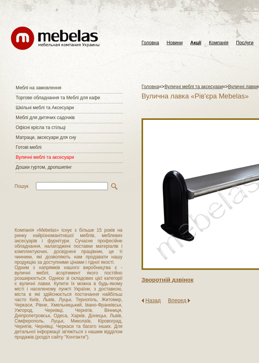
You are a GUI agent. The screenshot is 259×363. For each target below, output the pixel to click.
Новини (175, 42)
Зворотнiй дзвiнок (168, 279)
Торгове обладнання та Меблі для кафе (58, 97)
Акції (195, 42)
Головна (150, 42)
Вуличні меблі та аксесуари (45, 157)
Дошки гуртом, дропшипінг (44, 167)
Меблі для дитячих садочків (45, 117)
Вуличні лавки (243, 86)
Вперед (177, 300)
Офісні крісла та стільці (40, 127)
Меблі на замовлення (38, 87)
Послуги (244, 42)
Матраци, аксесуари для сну (46, 137)
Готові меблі (28, 147)
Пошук (21, 186)
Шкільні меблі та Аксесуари (45, 107)
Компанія (218, 42)
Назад (153, 300)
